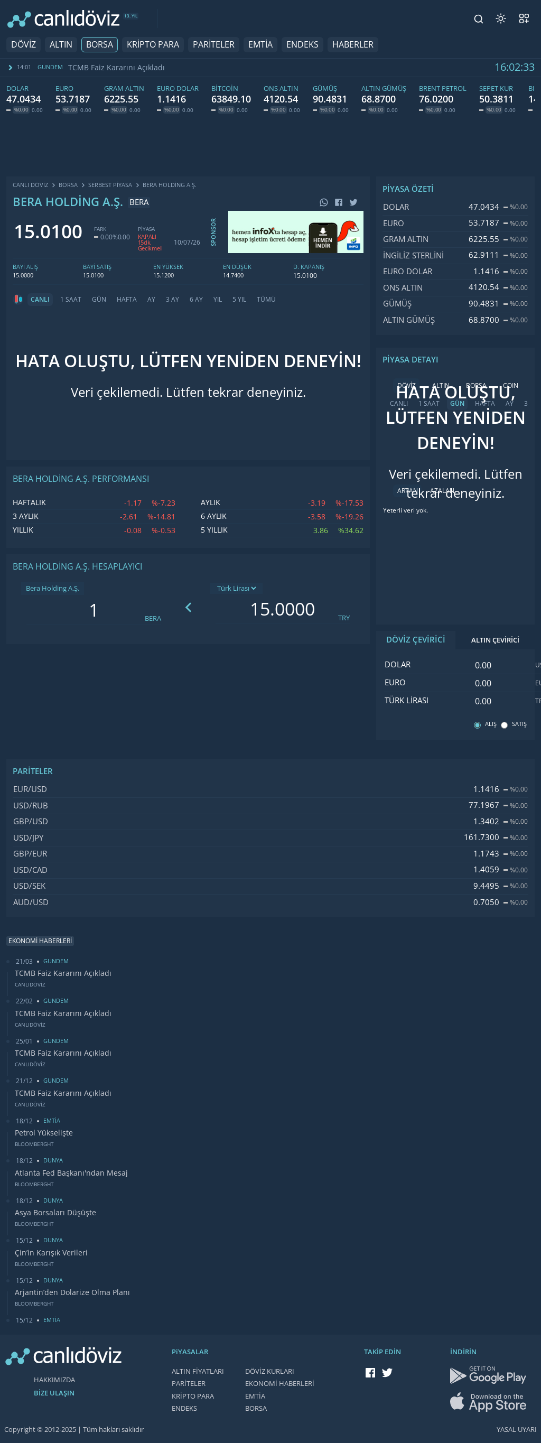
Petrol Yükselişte (44, 1133)
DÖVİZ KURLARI (269, 1371)
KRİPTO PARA (153, 45)
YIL (217, 299)
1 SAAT (70, 299)
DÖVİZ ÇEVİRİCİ (415, 640)
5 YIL (239, 299)
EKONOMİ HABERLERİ (279, 1384)
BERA (153, 618)
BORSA (99, 45)
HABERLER (353, 45)
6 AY (196, 299)
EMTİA (260, 45)
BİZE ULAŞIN (54, 1393)
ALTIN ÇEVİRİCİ (495, 640)
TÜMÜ (266, 299)
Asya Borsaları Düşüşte (55, 1212)
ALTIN (61, 45)
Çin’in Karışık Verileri (51, 1253)
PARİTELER (214, 45)
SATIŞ (519, 724)
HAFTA (127, 299)
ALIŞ (491, 724)
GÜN (99, 299)
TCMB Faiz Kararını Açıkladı (116, 67)
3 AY (172, 299)
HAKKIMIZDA (54, 1380)
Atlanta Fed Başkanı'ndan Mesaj (71, 1173)
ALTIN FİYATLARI (198, 1371)
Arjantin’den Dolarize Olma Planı (72, 1292)
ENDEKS (302, 45)
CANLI (40, 299)
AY (151, 299)
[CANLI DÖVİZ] (63, 18)
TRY (344, 618)
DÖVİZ (23, 45)
